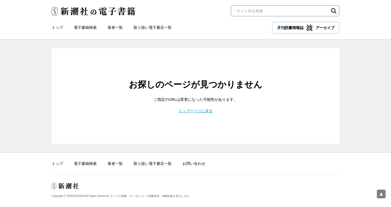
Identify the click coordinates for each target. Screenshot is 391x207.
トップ (57, 27)
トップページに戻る (195, 111)
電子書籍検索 (85, 27)
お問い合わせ (193, 163)
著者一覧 (115, 27)
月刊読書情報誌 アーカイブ (306, 27)
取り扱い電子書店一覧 (153, 27)
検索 (333, 11)
